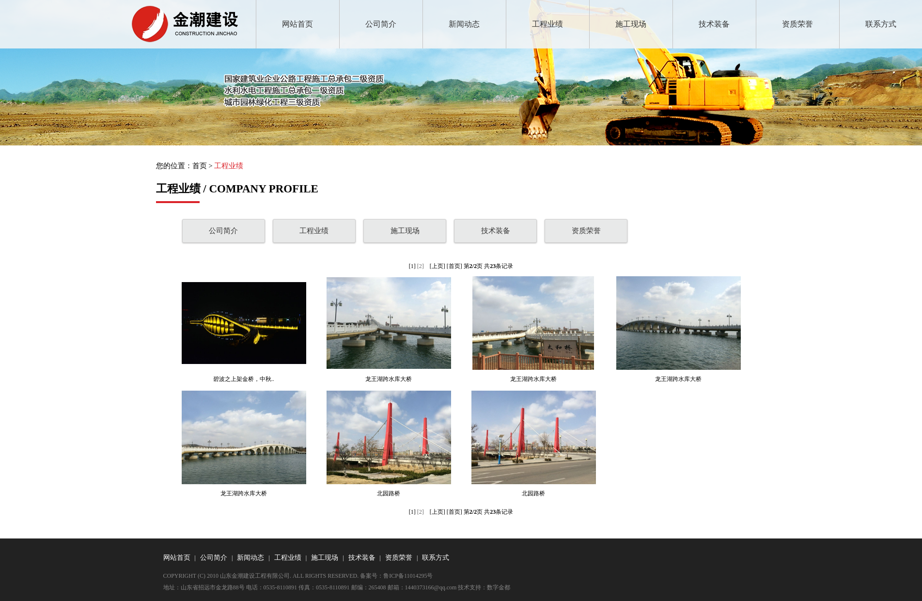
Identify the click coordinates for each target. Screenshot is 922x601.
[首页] (454, 266)
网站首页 (297, 24)
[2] (420, 266)
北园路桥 (388, 493)
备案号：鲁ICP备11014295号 (396, 575)
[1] (412, 266)
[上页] (437, 266)
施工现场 (630, 24)
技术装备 (714, 24)
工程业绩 (547, 24)
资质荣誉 (797, 24)
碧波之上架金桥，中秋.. (243, 379)
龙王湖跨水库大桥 (388, 379)
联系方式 (880, 24)
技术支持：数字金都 (484, 587)
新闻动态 (464, 24)
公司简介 (380, 24)
